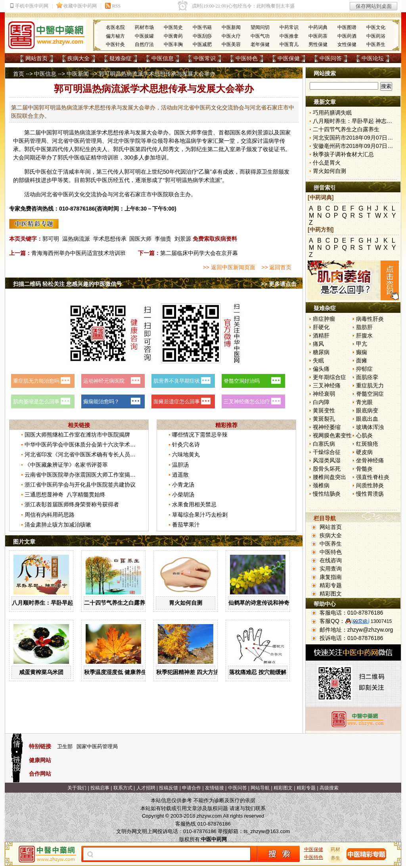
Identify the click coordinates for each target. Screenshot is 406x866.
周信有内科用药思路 (50, 515)
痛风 (318, 344)
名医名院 (115, 27)
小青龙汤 (183, 484)
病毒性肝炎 (370, 319)
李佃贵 (204, 132)
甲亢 (361, 344)
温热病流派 (76, 239)
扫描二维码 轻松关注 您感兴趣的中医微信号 (67, 284)
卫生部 (65, 746)
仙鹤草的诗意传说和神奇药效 (264, 603)
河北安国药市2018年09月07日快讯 (355, 137)
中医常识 (204, 58)
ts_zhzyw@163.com (266, 831)
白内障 (321, 402)
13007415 (381, 621)
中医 (18, 141)
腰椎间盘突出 (329, 477)
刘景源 (182, 239)
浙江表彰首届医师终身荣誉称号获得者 (72, 504)
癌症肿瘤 (324, 319)
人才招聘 (145, 788)
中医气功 (260, 36)
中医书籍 (202, 27)
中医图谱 (346, 27)
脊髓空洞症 (370, 394)
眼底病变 (367, 410)
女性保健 (346, 44)
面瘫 (361, 360)
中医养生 (375, 44)
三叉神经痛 (327, 385)
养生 (336, 858)
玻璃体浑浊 (370, 427)
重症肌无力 (370, 385)
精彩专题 (331, 585)
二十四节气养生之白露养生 (117, 603)
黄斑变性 (324, 410)
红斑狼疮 (367, 444)
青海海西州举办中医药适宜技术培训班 (78, 253)
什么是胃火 (327, 162)
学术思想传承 (109, 239)
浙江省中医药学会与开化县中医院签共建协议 (80, 484)
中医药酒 (346, 36)
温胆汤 (180, 465)
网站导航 (260, 788)
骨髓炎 (364, 469)
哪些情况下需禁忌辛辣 (200, 434)
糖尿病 (321, 352)
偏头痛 (321, 369)
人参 (144, 157)
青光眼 (364, 402)
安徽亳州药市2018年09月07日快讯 (355, 146)
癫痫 (361, 352)
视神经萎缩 (327, 427)
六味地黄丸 (186, 454)
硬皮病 (364, 452)
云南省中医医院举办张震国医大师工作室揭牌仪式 (86, 474)
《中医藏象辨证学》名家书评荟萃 (66, 465)
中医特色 (247, 58)
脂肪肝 (364, 327)
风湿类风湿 (327, 460)
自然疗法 (144, 44)
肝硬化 (321, 327)
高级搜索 (329, 788)
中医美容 (231, 44)
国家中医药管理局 (97, 746)
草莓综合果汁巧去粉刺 (200, 515)
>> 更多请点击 (279, 284)
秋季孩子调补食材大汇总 (343, 154)
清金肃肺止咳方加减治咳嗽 (58, 524)
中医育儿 (289, 44)
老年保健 (260, 44)
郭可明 (50, 239)
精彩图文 (331, 593)
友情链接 (214, 788)
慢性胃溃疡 (370, 493)
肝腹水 (364, 335)
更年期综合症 (329, 377)
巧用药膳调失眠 (332, 112)
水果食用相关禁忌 (194, 504)
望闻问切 (260, 27)
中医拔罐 (144, 36)
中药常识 (289, 27)
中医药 (77, 141)
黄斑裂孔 (324, 419)
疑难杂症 (120, 58)
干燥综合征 (327, 452)
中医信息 (162, 58)
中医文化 (375, 27)
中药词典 (317, 27)
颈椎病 (321, 485)
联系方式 (122, 788)
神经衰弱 (324, 394)
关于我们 (76, 788)
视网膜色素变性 (332, 435)
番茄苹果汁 (186, 524)
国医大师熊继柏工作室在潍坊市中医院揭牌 (77, 434)
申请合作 (191, 788)
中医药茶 (317, 36)
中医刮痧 (202, 36)
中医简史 (173, 27)
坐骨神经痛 (370, 460)
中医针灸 (115, 44)
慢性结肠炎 (327, 493)
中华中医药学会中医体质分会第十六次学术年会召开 (88, 444)
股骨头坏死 (327, 469)
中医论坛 (373, 58)
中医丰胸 (173, 44)
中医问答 (331, 58)
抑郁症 (364, 369)
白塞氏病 (324, 444)
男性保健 (317, 44)
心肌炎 (364, 435)
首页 (18, 74)
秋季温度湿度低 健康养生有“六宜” (126, 672)
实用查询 (331, 568)
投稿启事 (99, 788)
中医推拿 (289, 36)
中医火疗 (231, 36)
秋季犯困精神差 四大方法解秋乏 (196, 672)
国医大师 (140, 239)
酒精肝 (321, 335)
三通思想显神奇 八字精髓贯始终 (65, 494)
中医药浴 (375, 36)
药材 (336, 849)
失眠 (318, 360)
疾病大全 (78, 58)
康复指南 (331, 577)
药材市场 (144, 27)
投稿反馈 (168, 788)
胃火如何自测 (185, 603)
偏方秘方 (115, 36)
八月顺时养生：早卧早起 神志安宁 (54, 603)
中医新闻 (231, 27)
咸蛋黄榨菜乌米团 (41, 672)
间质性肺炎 (370, 485)
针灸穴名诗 (186, 444)
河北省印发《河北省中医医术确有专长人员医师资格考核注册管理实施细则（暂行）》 (130, 454)
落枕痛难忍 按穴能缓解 (257, 672)
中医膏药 (173, 36)
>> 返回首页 (276, 267)
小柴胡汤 (183, 494)
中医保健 (289, 58)
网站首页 (36, 58)
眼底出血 (367, 419)
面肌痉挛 (367, 377)
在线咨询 (331, 560)
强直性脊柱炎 (372, 477)
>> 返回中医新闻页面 (229, 267)
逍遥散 (180, 474)
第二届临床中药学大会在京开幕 (199, 253)
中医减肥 (202, 44)
